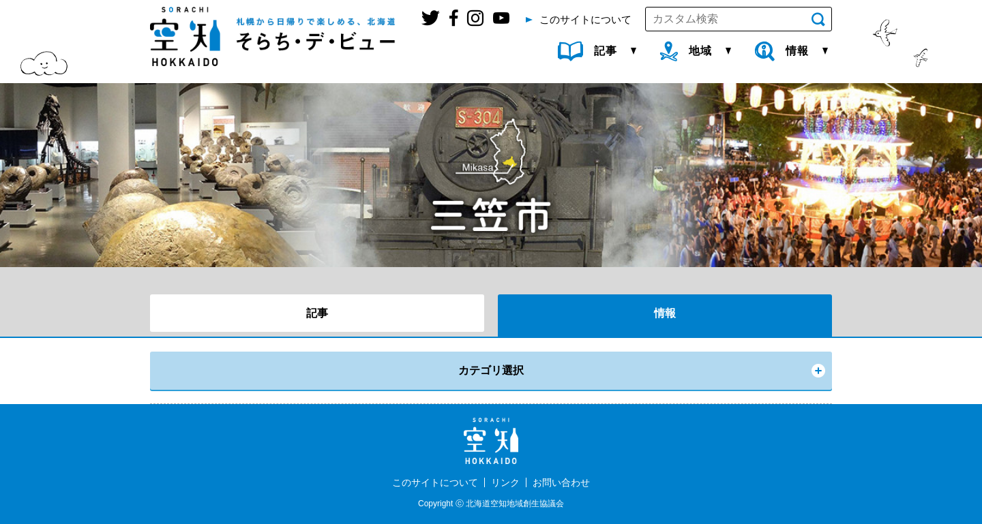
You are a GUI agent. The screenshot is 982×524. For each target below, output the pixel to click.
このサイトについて (435, 482)
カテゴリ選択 (491, 370)
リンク (505, 482)
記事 (317, 313)
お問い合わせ (561, 482)
